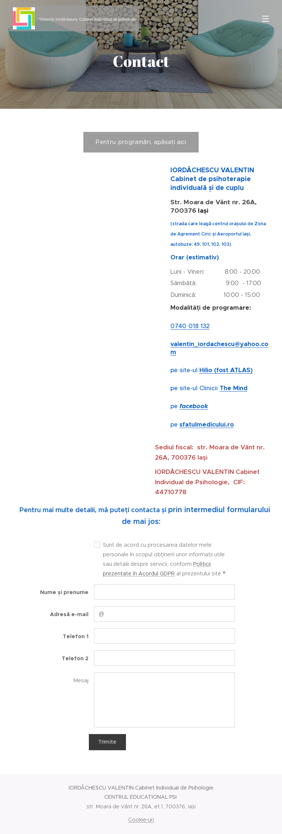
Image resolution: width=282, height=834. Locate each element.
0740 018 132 (190, 326)
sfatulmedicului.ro (207, 424)
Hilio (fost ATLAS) (226, 370)
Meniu (265, 18)
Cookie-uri (141, 819)
